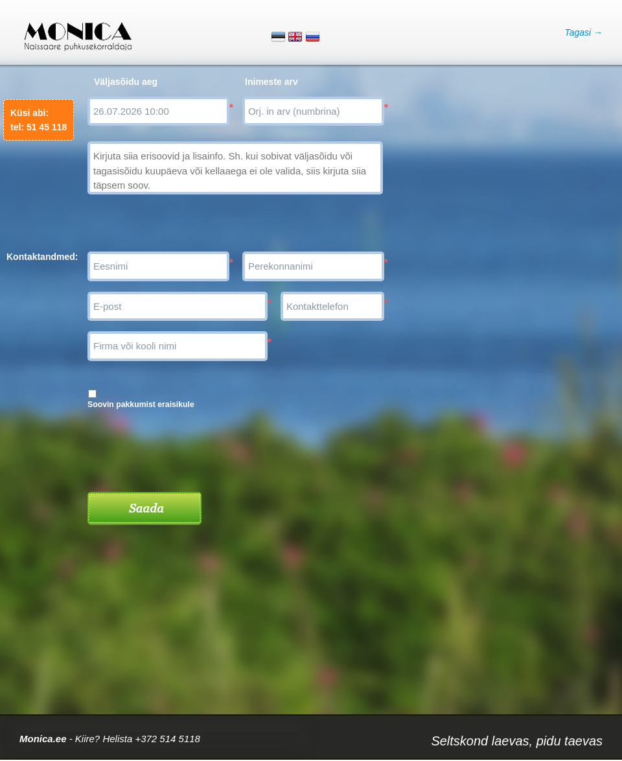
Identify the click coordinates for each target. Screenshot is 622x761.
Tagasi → (583, 32)
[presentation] (185, 446)
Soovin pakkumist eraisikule (140, 404)
